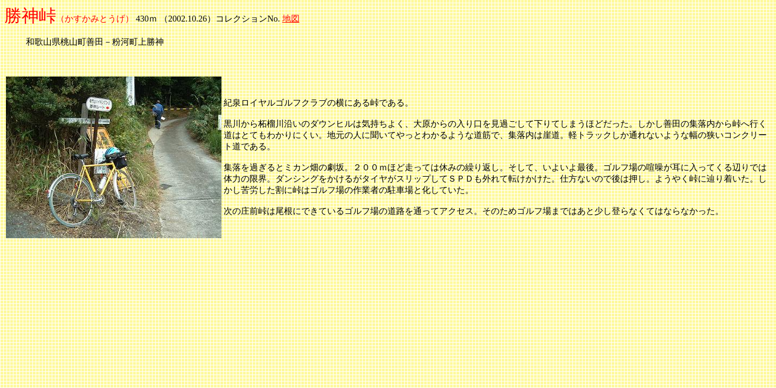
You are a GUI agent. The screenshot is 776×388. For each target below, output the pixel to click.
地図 (291, 18)
